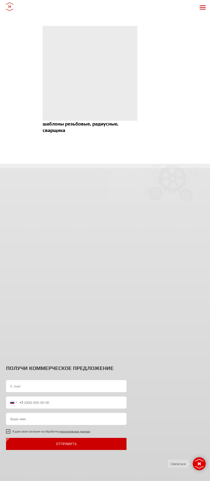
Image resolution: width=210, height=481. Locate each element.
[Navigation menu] (203, 7)
